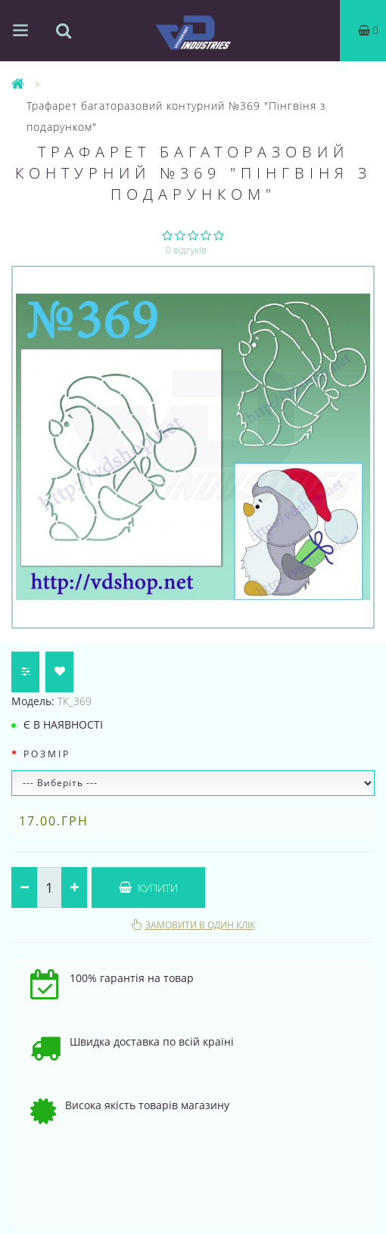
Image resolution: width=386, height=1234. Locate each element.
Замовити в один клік (200, 925)
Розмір (46, 754)
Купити (148, 888)
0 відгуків (186, 250)
